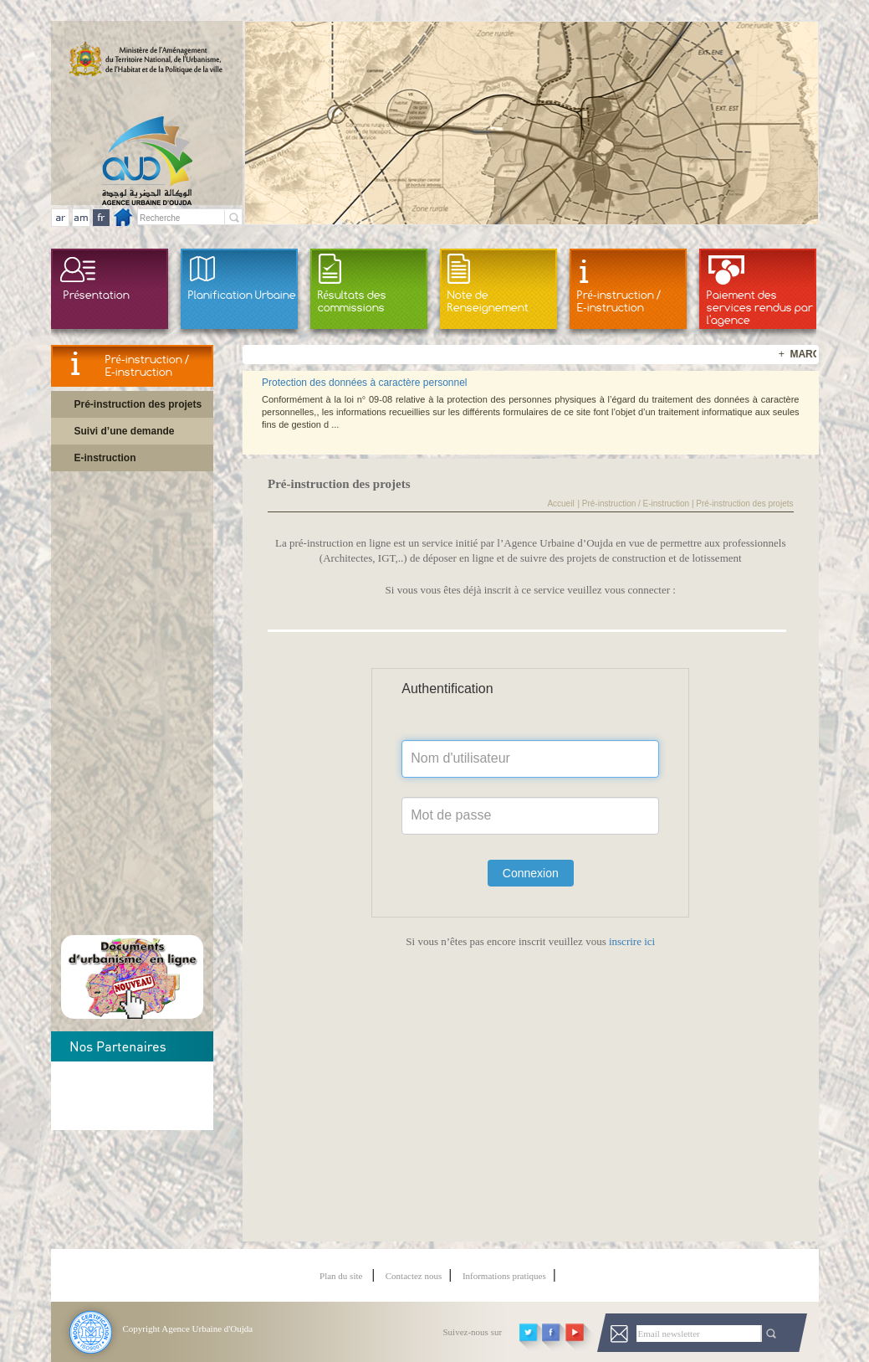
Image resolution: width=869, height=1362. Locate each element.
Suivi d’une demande (124, 431)
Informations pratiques (504, 1276)
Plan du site (342, 1276)
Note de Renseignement (488, 301)
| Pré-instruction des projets (741, 503)
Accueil (560, 503)
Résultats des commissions (352, 301)
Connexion (531, 873)
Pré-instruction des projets (138, 404)
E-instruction (105, 458)
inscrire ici (630, 941)
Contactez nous (414, 1276)
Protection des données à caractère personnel (365, 382)
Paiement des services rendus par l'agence (760, 307)
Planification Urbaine (242, 294)
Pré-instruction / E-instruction (619, 301)
